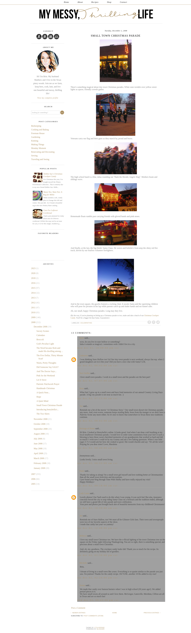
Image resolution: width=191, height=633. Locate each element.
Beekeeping (36, 126)
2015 (33, 288)
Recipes (94, 2)
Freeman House (38, 133)
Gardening (35, 137)
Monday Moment (38, 148)
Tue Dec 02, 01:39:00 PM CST (97, 555)
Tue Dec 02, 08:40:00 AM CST (97, 448)
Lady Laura (84, 493)
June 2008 (38, 443)
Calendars (40, 335)
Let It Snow (41, 380)
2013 (33, 298)
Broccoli (40, 339)
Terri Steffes (84, 373)
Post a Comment (78, 608)
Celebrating (86, 323)
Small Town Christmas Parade (49, 405)
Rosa (81, 388)
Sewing (34, 155)
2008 (33, 322)
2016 (33, 283)
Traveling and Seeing (40, 159)
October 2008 (40, 424)
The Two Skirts (42, 414)
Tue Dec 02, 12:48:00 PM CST (97, 528)
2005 (33, 484)
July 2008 (38, 439)
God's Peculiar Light (45, 344)
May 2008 (38, 448)
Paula (81, 471)
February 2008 (40, 463)
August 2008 (39, 434)
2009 (33, 317)
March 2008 (39, 458)
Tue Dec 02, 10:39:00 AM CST (97, 508)
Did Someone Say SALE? (47, 367)
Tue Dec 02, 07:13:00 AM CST (97, 398)
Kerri (81, 338)
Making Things (37, 144)
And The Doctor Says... (46, 371)
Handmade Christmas (45, 388)
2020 (33, 273)
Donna (82, 585)
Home (66, 2)
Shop (109, 2)
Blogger (100, 629)
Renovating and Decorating (43, 152)
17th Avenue (99, 627)
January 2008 (40, 468)
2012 (33, 303)
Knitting (34, 141)
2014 (33, 293)
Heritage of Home (87, 428)
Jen (80, 516)
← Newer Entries (77, 613)
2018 (33, 278)
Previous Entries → (152, 613)
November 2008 (41, 419)
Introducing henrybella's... (47, 409)
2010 (33, 312)
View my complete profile (47, 98)
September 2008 (41, 429)
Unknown (83, 355)
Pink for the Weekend (45, 375)
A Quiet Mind (42, 401)
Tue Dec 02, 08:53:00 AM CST (97, 463)
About (80, 2)
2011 (33, 307)
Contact (123, 2)
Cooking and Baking (40, 129)
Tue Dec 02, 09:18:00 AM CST (97, 485)
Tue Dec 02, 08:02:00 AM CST (97, 421)
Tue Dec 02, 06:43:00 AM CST (97, 365)
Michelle (83, 563)
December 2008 (41, 327)
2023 (33, 268)
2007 (33, 474)
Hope (38, 397)
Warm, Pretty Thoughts (46, 363)
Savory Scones (42, 331)
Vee (81, 406)
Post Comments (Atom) (93, 616)
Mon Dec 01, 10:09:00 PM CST (98, 348)
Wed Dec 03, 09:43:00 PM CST (98, 600)
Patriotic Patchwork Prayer (47, 384)
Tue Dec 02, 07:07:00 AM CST (97, 381)
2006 (33, 479)
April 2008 (39, 453)
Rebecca (83, 536)
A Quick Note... (43, 392)
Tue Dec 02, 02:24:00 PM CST (97, 578)
